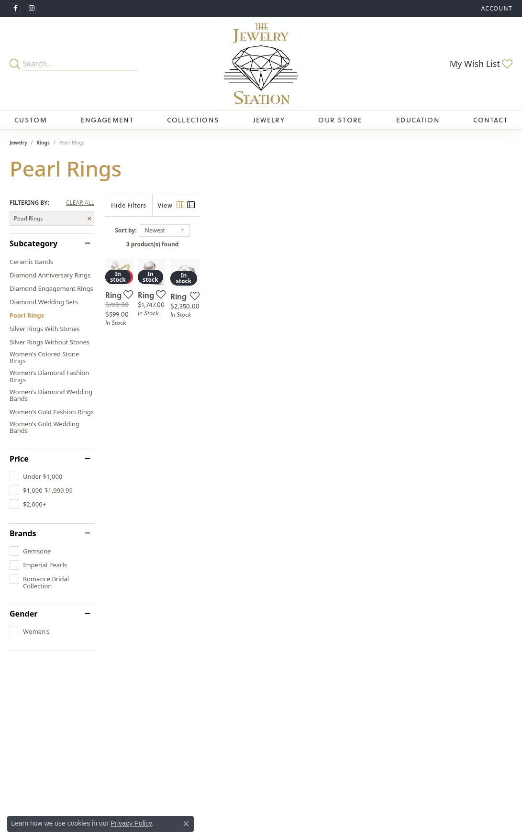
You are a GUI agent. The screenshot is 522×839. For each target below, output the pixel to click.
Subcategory (33, 243)
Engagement (106, 120)
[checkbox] (36, 476)
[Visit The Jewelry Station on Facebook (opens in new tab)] (15, 8)
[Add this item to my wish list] (230, 399)
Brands (23, 533)
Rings (43, 142)
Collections (193, 120)
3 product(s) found (309, 244)
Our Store (340, 120)
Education (418, 120)
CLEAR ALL (80, 203)
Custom (30, 120)
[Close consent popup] (186, 824)
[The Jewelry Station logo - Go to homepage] (261, 63)
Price (19, 459)
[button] (495, 8)
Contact (490, 120)
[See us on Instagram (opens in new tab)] (31, 8)
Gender (23, 614)
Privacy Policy (131, 823)
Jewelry (269, 120)
